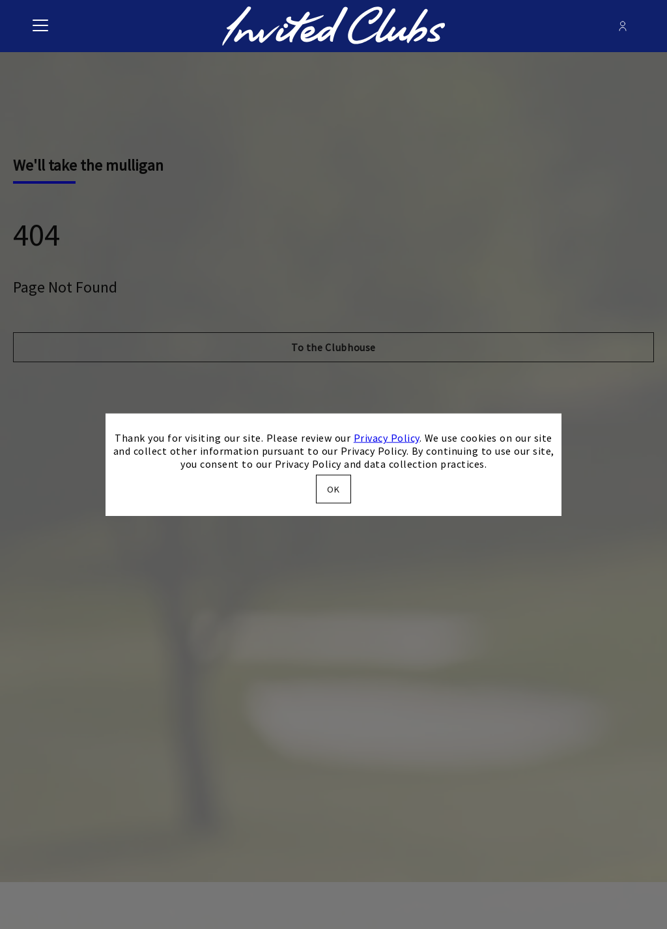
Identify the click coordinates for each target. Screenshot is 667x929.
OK (333, 488)
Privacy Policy (386, 437)
